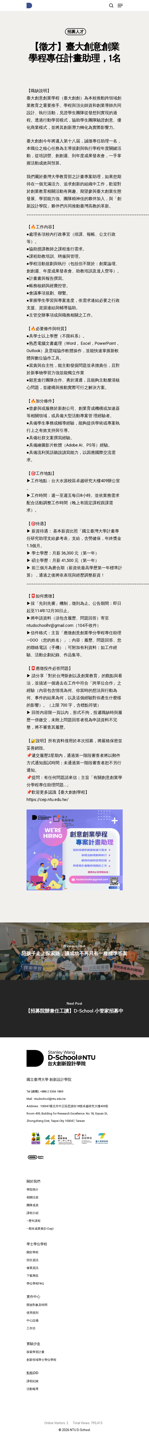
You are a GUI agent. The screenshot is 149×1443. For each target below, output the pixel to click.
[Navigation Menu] (120, 5)
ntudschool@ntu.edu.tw (50, 1099)
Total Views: (82, 1423)
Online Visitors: (55, 1423)
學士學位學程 (37, 1244)
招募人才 (75, 31)
